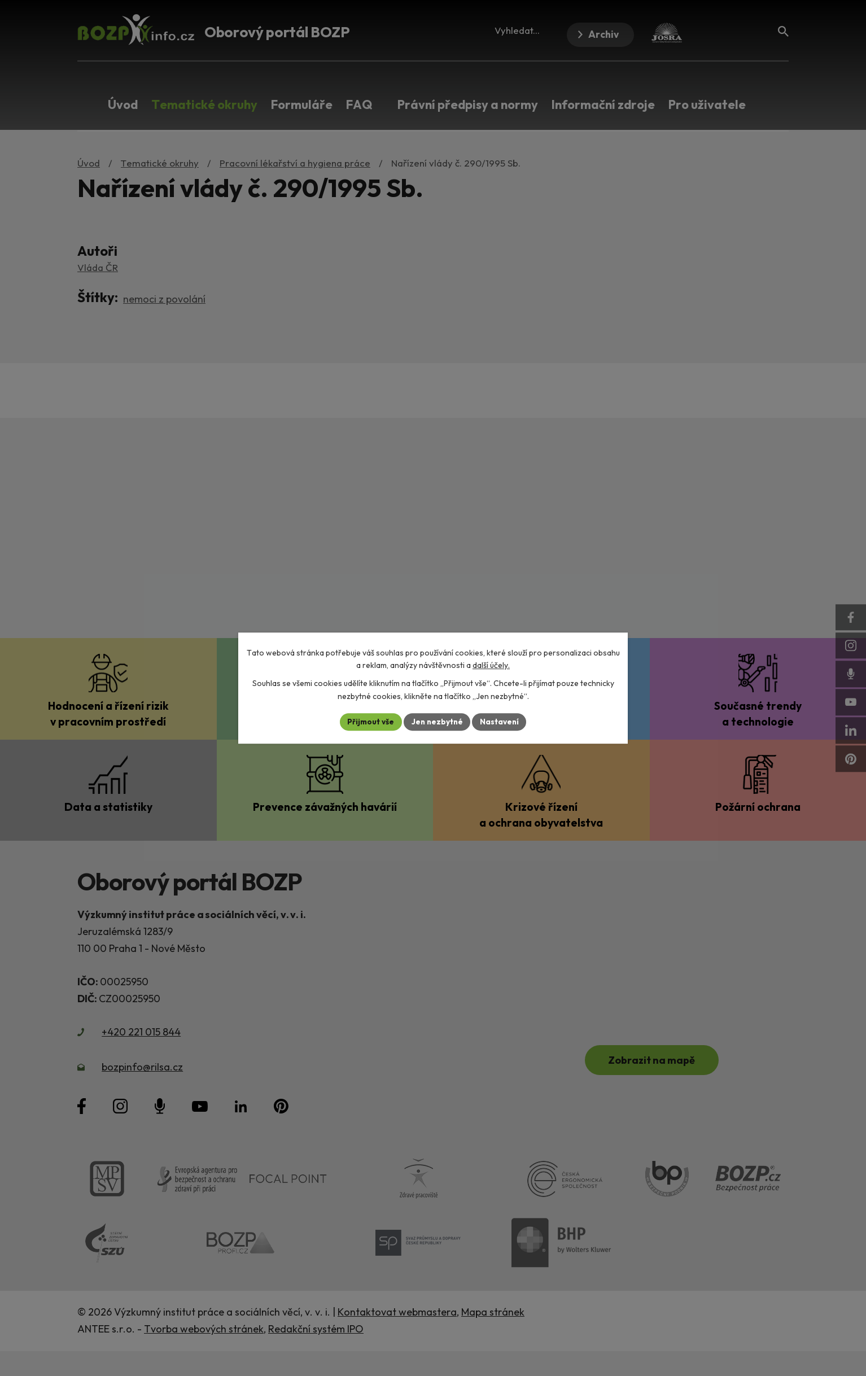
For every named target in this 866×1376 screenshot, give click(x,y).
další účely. (491, 665)
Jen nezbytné (436, 722)
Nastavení (501, 722)
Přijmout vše (369, 722)
